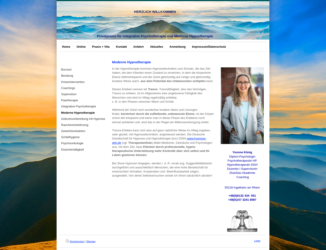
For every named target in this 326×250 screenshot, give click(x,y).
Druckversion (75, 241)
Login (257, 240)
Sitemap (90, 241)
